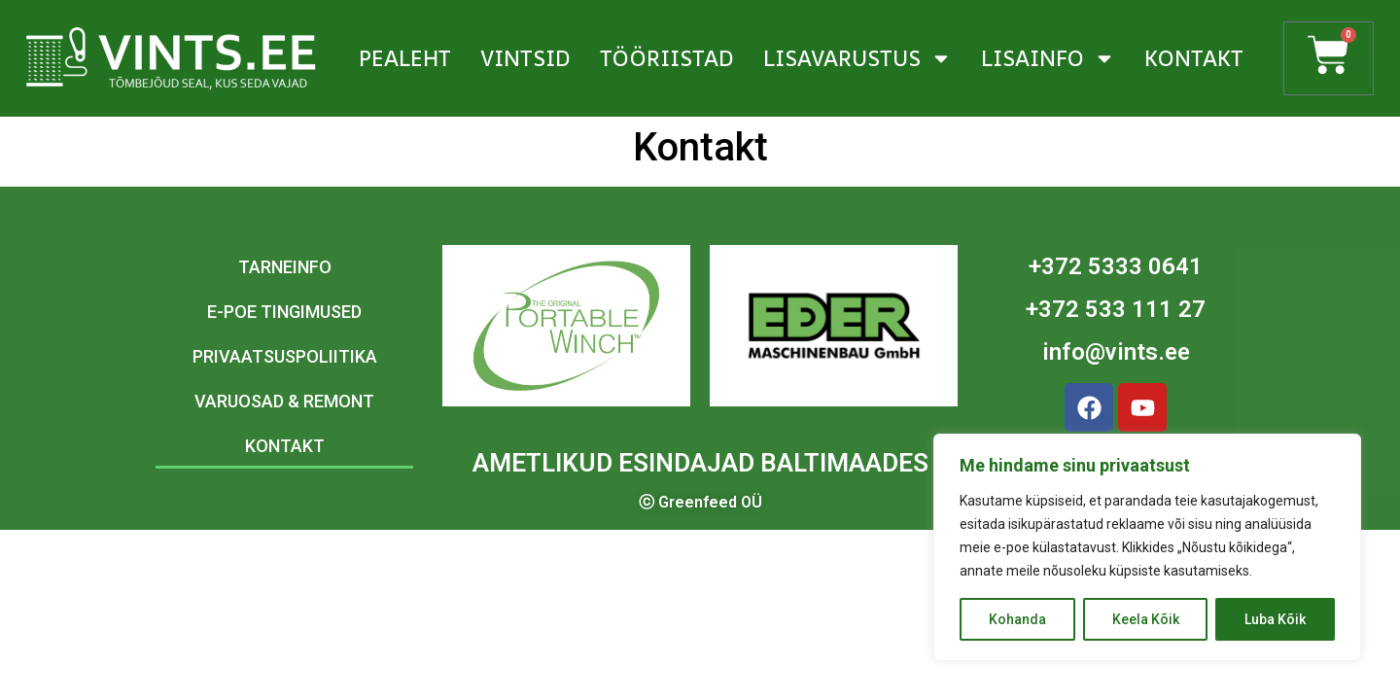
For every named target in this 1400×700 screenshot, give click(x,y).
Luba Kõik (1275, 619)
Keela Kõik (1145, 619)
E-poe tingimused (284, 311)
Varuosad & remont (284, 401)
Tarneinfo (285, 267)
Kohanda (1017, 619)
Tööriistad (667, 58)
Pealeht (405, 58)
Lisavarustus (857, 58)
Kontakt (1193, 58)
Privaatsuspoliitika (284, 356)
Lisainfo (1048, 58)
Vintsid (525, 58)
